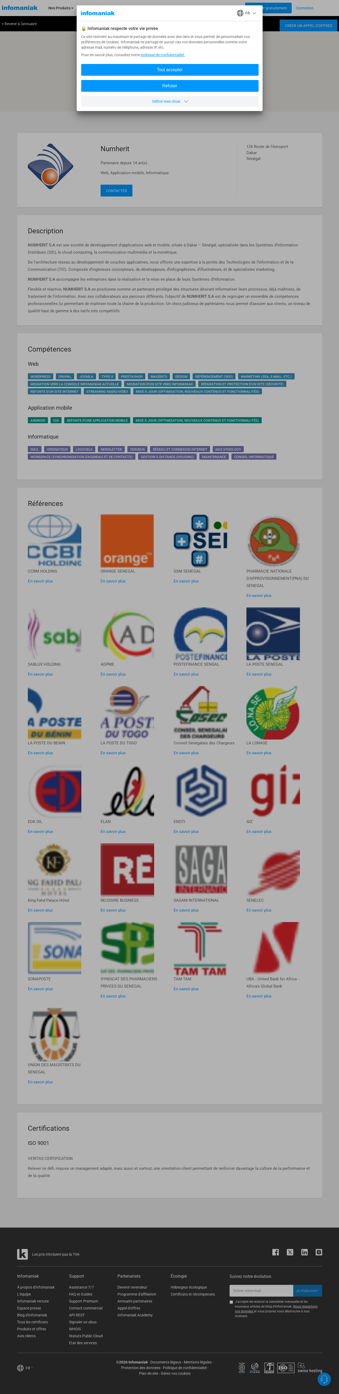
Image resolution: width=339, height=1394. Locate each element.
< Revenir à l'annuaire (19, 24)
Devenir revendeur (132, 1287)
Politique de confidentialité (185, 1368)
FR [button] (29, 1368)
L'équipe (24, 1294)
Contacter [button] (116, 191)
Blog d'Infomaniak (32, 1315)
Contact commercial (85, 1308)
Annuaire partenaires (134, 1301)
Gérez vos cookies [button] (176, 1373)
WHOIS (75, 1329)
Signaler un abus (83, 1322)
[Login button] (268, 8)
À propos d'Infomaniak (36, 1287)
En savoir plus (40, 581)
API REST (77, 1315)
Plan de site (148, 1373)
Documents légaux (165, 1362)
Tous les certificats (32, 1322)
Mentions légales (198, 1362)
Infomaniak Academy (135, 1315)
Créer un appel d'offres (308, 26)
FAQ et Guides (80, 1294)
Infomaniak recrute (33, 1301)
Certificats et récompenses (193, 1294)
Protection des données (140, 1368)
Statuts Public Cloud (86, 1336)
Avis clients (26, 1336)
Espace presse (29, 1308)
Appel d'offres (128, 1308)
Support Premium (83, 1301)
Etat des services (83, 1343)
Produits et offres (31, 1329)
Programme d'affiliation (136, 1294)
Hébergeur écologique (189, 1287)
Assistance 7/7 (81, 1287)
